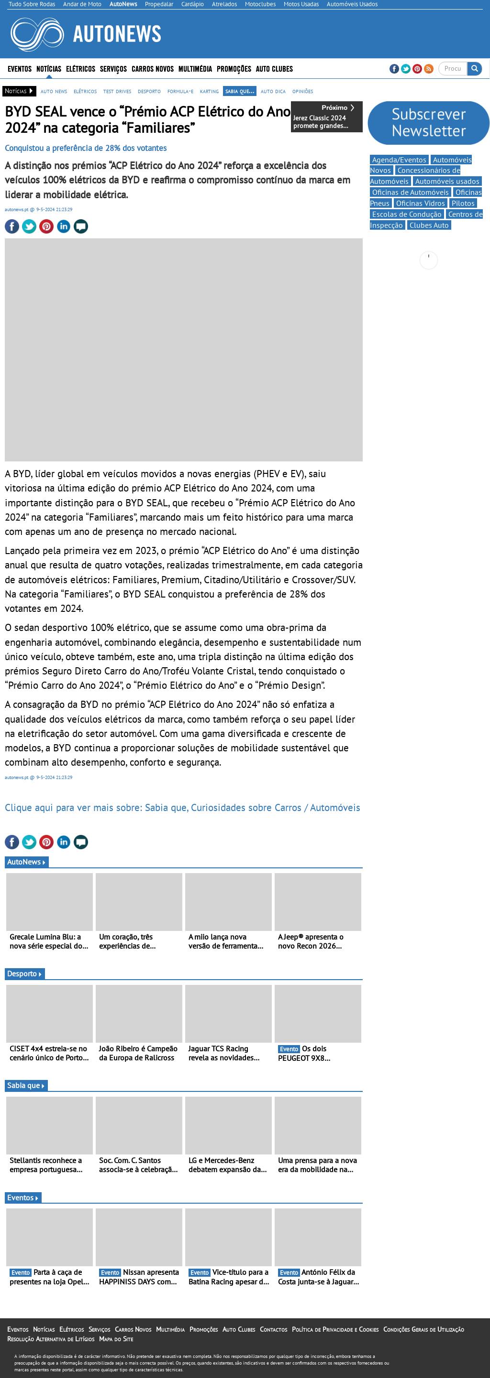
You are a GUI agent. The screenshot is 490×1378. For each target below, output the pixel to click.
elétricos (85, 90)
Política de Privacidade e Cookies (335, 1329)
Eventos (20, 68)
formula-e (180, 90)
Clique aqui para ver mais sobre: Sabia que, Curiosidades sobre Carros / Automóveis (182, 807)
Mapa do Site (116, 1339)
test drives (117, 90)
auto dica (273, 90)
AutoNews (26, 861)
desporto (149, 90)
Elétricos (80, 68)
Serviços (113, 68)
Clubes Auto (429, 225)
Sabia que (26, 1085)
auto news (54, 90)
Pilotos (463, 203)
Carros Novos (153, 68)
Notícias (48, 68)
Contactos (273, 1329)
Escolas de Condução (407, 214)
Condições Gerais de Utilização (423, 1329)
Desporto (25, 973)
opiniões (302, 90)
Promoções (234, 68)
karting (209, 90)
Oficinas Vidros (420, 203)
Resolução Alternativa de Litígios (50, 1339)
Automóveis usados (447, 181)
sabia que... (239, 90)
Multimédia (195, 68)
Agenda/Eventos (399, 159)
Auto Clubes (274, 68)
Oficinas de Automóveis (410, 192)
